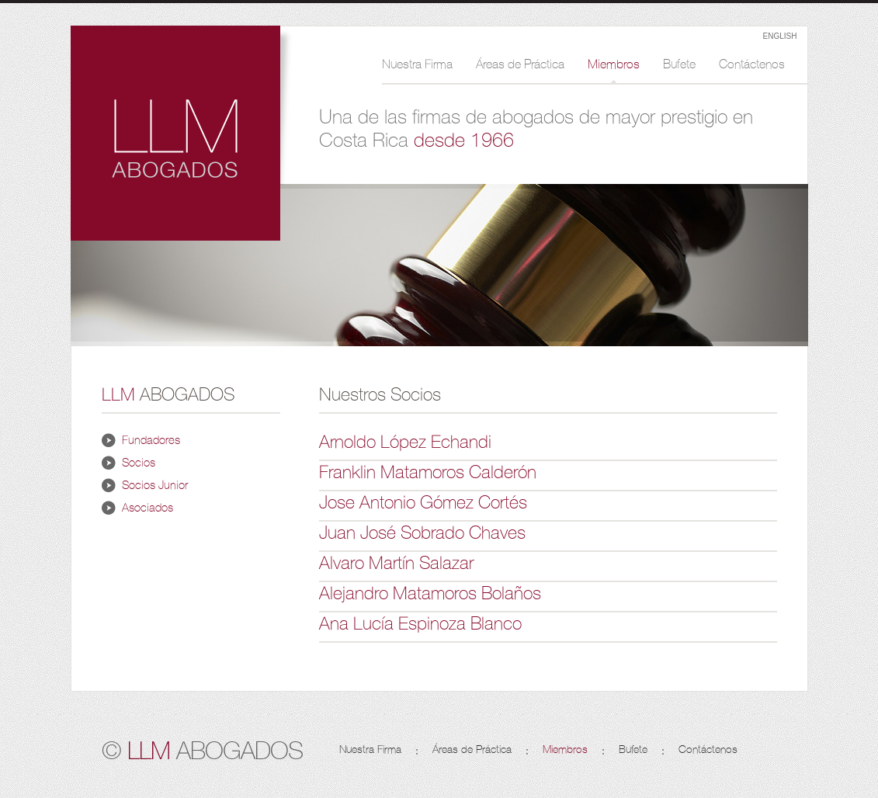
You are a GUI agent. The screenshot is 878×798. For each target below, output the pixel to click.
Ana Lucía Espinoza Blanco (420, 623)
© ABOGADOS (202, 749)
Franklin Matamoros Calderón (427, 472)
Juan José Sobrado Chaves (422, 532)
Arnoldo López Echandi (405, 442)
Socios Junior (155, 485)
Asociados (147, 508)
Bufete (679, 64)
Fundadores (151, 440)
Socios (138, 463)
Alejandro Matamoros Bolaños (430, 593)
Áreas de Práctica (520, 64)
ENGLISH (780, 36)
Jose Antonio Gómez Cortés (423, 502)
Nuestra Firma (417, 64)
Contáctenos (752, 64)
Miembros (614, 64)
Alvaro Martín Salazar (396, 563)
